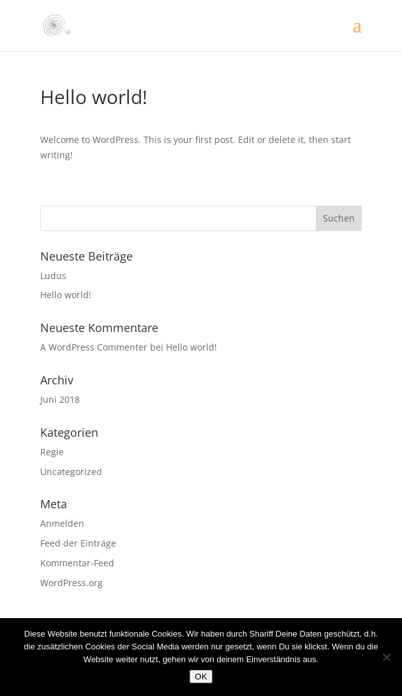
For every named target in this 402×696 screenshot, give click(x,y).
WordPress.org (71, 583)
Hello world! (65, 295)
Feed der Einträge (78, 543)
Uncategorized (71, 471)
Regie (52, 452)
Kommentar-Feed (77, 563)
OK (201, 676)
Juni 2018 (60, 399)
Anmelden (62, 523)
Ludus (53, 275)
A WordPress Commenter (93, 347)
